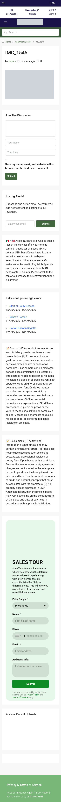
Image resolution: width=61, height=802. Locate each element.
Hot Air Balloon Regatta (22, 328)
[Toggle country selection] (18, 636)
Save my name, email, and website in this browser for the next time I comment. (29, 166)
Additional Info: (20, 659)
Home (8, 42)
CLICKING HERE (35, 796)
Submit (11, 176)
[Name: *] (30, 621)
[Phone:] (35, 636)
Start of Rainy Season (21, 306)
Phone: (16, 629)
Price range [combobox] (21, 605)
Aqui (29, 792)
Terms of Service (20, 697)
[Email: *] (30, 651)
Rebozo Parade (18, 317)
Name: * (16, 614)
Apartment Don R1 (23, 42)
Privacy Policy (33, 695)
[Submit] (30, 684)
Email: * (16, 644)
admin (12, 61)
